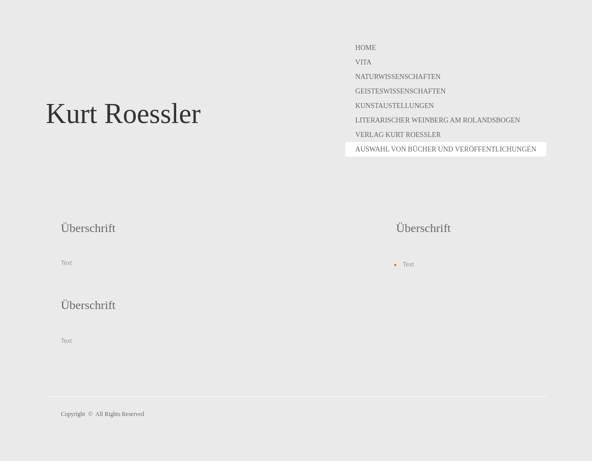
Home (365, 48)
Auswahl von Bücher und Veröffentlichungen (445, 149)
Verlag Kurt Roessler (398, 134)
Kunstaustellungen (394, 106)
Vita (363, 62)
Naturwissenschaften (397, 76)
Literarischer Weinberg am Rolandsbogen (437, 120)
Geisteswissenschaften (400, 91)
